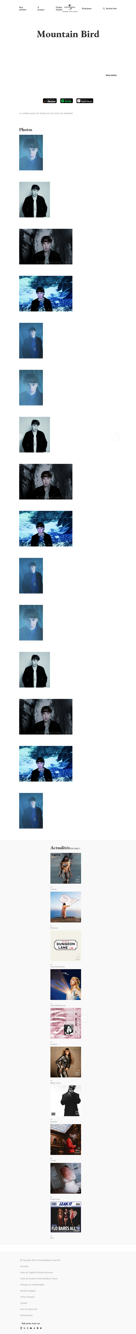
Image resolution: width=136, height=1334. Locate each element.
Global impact (59, 8)
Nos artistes (22, 8)
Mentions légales (28, 1291)
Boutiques (87, 8)
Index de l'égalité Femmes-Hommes (36, 1272)
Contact (23, 1303)
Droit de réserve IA (28, 1309)
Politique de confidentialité (32, 1285)
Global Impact (26, 1315)
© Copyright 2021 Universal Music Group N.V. (40, 1260)
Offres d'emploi (27, 1297)
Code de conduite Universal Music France (38, 1278)
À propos (41, 8)
